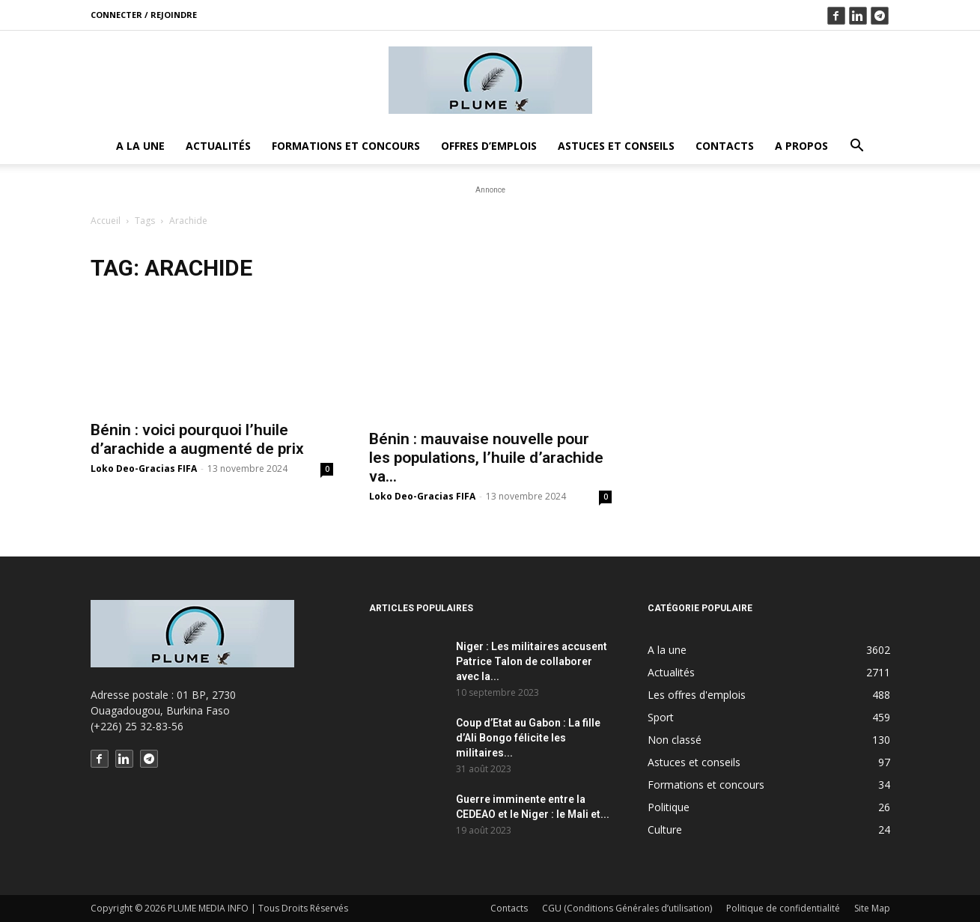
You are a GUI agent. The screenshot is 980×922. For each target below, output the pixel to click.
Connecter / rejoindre (144, 14)
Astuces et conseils (616, 146)
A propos (801, 146)
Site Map (872, 908)
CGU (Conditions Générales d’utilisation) (627, 908)
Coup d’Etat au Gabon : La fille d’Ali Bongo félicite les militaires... (528, 738)
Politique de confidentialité (783, 908)
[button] (856, 147)
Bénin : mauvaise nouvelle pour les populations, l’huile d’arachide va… (486, 457)
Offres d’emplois (489, 146)
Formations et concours (346, 146)
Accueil (106, 220)
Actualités (218, 146)
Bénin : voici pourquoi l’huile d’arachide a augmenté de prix (197, 439)
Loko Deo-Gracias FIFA (144, 468)
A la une (140, 146)
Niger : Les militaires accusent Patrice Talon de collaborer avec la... (531, 661)
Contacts (725, 146)
